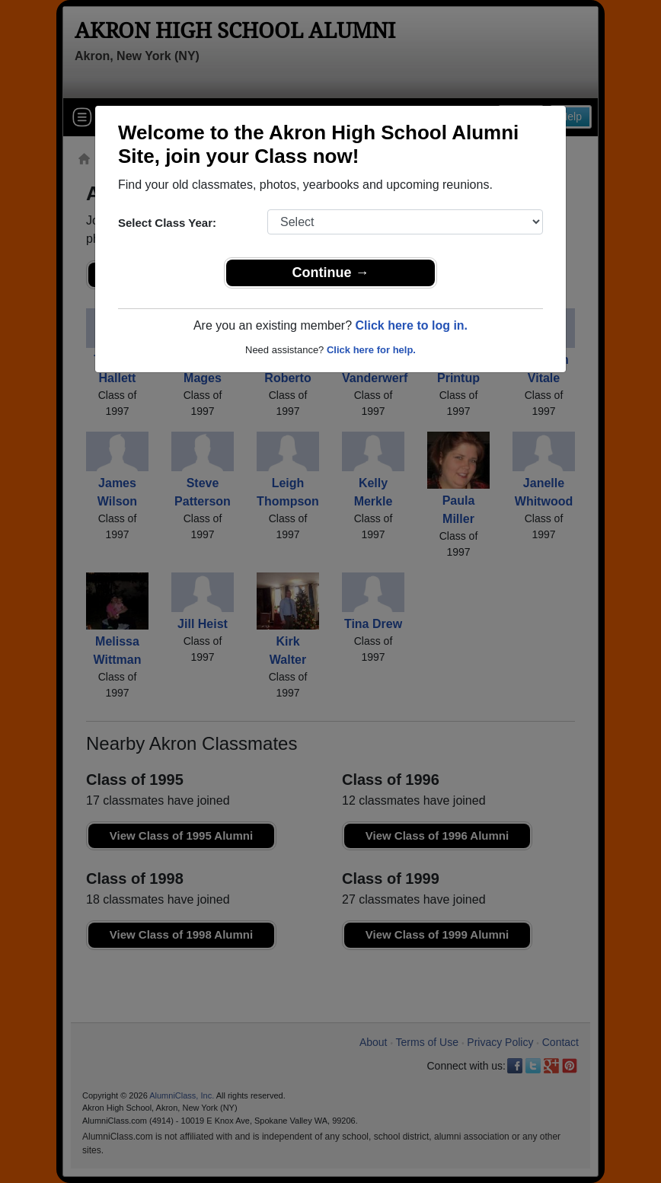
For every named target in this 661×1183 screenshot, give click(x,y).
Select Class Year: (167, 222)
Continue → (330, 272)
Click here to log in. (411, 325)
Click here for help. (371, 350)
